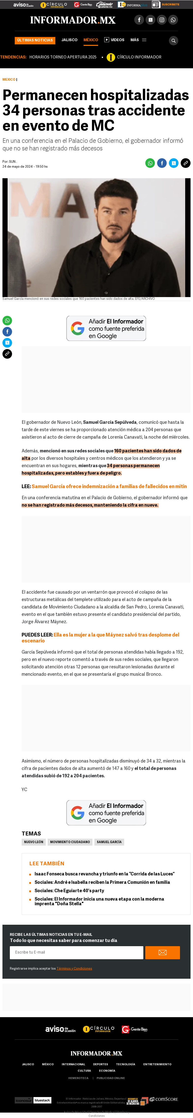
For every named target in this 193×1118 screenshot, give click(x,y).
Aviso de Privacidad (76, 1112)
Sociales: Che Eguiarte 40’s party (69, 891)
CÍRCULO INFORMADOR (139, 57)
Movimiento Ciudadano (70, 842)
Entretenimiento (157, 1064)
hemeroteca (78, 1078)
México (91, 40)
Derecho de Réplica (102, 1112)
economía (107, 1071)
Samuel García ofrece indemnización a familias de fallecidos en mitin (109, 486)
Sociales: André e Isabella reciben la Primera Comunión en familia (102, 882)
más (138, 40)
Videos (114, 39)
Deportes (100, 1064)
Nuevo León (33, 842)
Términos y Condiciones (74, 968)
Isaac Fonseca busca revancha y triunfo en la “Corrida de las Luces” (105, 874)
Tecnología (125, 1064)
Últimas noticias (35, 40)
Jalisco (69, 40)
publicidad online (111, 1078)
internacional (73, 1064)
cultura (84, 1071)
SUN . (13, 161)
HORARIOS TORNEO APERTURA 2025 (62, 57)
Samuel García (109, 842)
